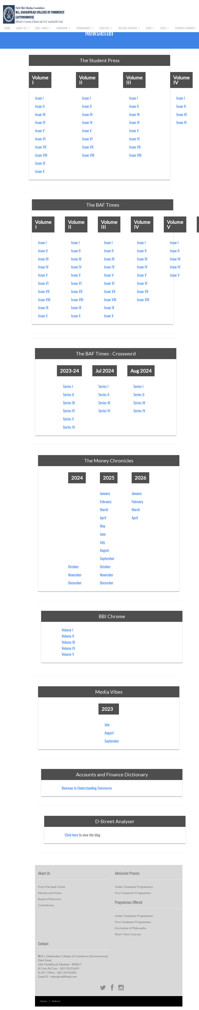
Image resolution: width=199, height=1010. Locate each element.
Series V (68, 419)
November (74, 574)
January (105, 493)
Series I (68, 386)
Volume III (68, 642)
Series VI (69, 427)
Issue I (39, 98)
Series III (69, 402)
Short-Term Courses (128, 934)
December (75, 582)
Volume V (68, 654)
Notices (56, 1001)
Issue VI (40, 138)
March (104, 509)
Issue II (39, 106)
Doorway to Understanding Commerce (87, 788)
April (103, 517)
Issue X (39, 171)
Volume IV (68, 648)
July (102, 542)
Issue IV (40, 122)
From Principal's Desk (51, 886)
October (73, 566)
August (104, 550)
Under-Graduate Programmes (134, 886)
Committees (46, 905)
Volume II (68, 636)
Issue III (40, 114)
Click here (71, 835)
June (103, 534)
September (107, 558)
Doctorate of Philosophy (130, 928)
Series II (68, 394)
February (105, 501)
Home (43, 1001)
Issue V (40, 130)
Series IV (69, 410)
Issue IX (40, 163)
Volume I (67, 629)
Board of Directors (50, 899)
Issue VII (40, 147)
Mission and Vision (50, 893)
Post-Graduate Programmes (133, 893)
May (102, 526)
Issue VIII (41, 155)
